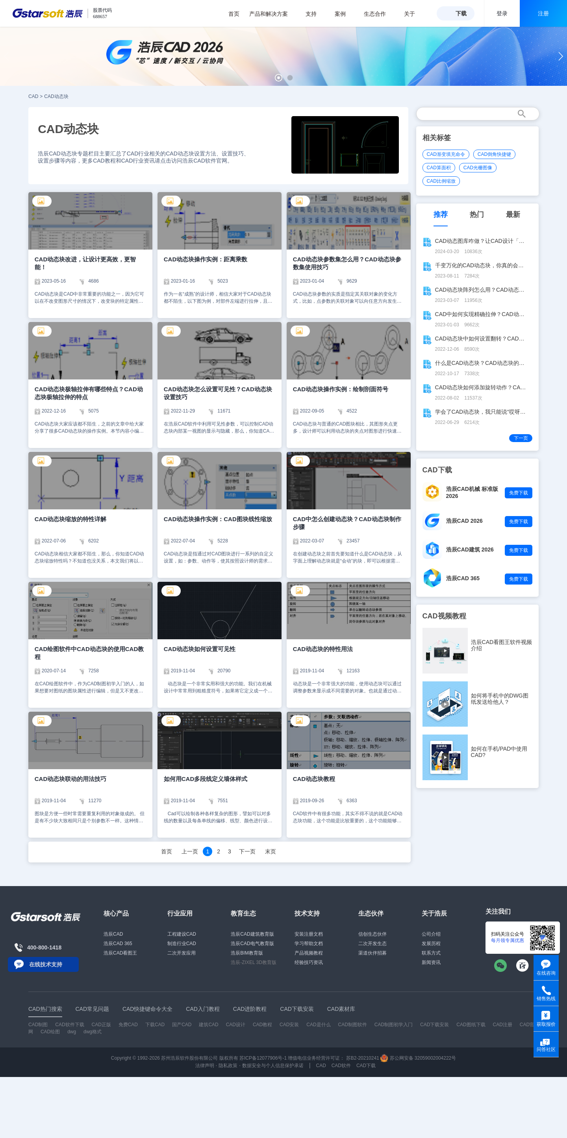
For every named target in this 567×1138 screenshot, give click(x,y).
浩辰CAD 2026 (464, 521)
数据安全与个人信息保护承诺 (273, 1065)
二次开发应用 (181, 953)
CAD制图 (38, 1024)
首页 (233, 14)
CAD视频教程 (444, 616)
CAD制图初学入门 (393, 1024)
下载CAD (155, 1024)
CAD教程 (262, 1024)
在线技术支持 (45, 964)
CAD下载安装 (434, 1024)
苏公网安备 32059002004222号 (418, 1058)
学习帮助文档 (309, 943)
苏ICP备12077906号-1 (263, 1058)
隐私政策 (228, 1065)
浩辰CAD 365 (463, 578)
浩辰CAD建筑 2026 (470, 549)
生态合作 (379, 14)
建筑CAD (208, 1024)
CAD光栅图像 (477, 167)
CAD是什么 (318, 1024)
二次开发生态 (372, 943)
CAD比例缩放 (441, 181)
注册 (543, 13)
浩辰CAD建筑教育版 (252, 934)
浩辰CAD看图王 (120, 953)
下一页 (247, 851)
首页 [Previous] (166, 851)
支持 (315, 14)
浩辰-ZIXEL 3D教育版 (253, 962)
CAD (33, 96)
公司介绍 (431, 934)
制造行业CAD (181, 943)
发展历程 (431, 943)
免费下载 (518, 493)
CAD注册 (502, 1024)
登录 (502, 13)
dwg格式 (92, 1031)
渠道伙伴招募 (372, 953)
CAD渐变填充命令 (446, 154)
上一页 (190, 851)
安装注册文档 (309, 934)
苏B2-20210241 (362, 1058)
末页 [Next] (270, 851)
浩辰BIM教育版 (247, 953)
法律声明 (204, 1065)
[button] (279, 78)
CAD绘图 (50, 1031)
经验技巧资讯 (309, 962)
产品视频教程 (309, 953)
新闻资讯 (431, 962)
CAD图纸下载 (470, 1024)
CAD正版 (101, 1024)
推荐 (441, 214)
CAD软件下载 (69, 1024)
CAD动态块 (56, 96)
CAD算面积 (439, 167)
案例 (344, 14)
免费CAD (128, 1024)
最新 (513, 214)
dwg (71, 1031)
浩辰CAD (113, 934)
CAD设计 (235, 1024)
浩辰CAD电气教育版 (252, 943)
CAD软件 (341, 1065)
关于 (413, 14)
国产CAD (181, 1024)
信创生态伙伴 (372, 934)
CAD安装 (289, 1024)
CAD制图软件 (352, 1024)
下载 (461, 13)
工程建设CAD (181, 934)
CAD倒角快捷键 (494, 154)
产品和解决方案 (272, 14)
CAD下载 (366, 1065)
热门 (477, 214)
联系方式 (431, 953)
